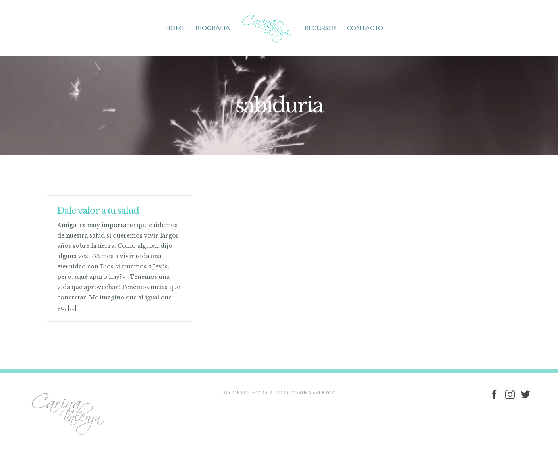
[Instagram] (510, 394)
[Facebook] (494, 394)
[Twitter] (525, 394)
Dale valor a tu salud (98, 210)
